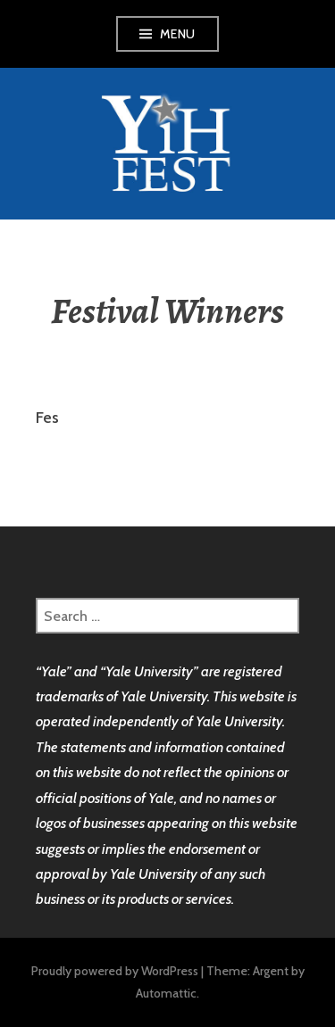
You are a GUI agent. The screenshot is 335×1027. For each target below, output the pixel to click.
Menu (178, 34)
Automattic (166, 993)
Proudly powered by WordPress (114, 971)
